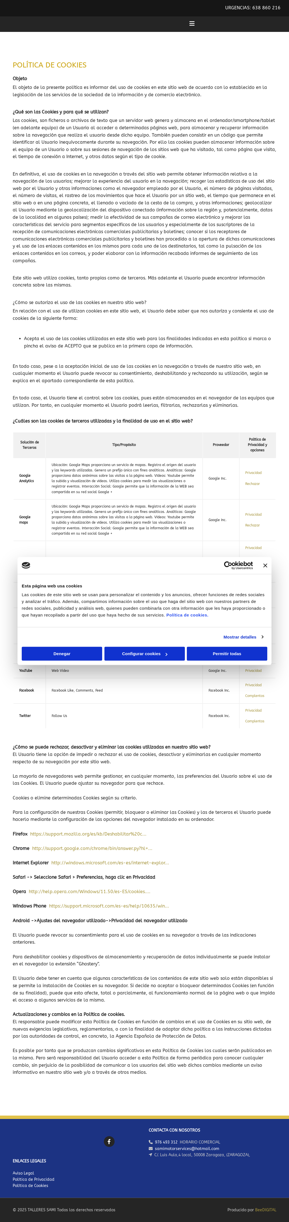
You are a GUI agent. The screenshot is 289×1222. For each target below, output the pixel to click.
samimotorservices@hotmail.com (187, 1148)
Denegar (61, 653)
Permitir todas (227, 653)
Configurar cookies (144, 653)
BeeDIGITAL (265, 1210)
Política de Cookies (30, 1185)
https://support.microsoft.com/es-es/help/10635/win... (109, 906)
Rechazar (252, 484)
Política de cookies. (187, 615)
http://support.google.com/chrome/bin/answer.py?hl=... (92, 848)
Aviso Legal (23, 1173)
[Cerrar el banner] (265, 565)
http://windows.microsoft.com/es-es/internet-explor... (110, 862)
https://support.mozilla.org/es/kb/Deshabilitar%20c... (88, 834)
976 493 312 (166, 1142)
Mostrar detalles (240, 637)
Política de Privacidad (33, 1179)
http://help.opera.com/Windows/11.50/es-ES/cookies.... (89, 891)
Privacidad (253, 473)
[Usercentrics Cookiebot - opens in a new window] (228, 565)
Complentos (254, 696)
